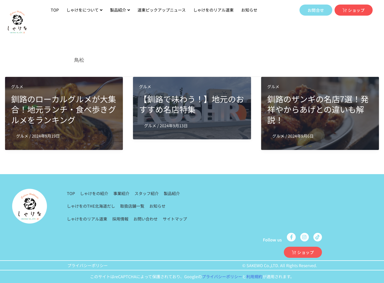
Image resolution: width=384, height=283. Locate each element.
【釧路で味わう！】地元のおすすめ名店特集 (191, 104)
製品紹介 (120, 10)
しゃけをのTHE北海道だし (91, 206)
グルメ (17, 86)
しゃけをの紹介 (94, 193)
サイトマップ (175, 219)
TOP (55, 10)
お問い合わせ (145, 219)
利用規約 (254, 276)
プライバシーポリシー (87, 265)
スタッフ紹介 (146, 193)
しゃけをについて (84, 10)
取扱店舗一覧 (132, 206)
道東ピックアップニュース (162, 10)
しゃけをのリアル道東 (213, 10)
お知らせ (249, 10)
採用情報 (120, 219)
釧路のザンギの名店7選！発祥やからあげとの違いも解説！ (318, 109)
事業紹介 (121, 193)
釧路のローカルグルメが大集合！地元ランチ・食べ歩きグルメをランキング (63, 109)
